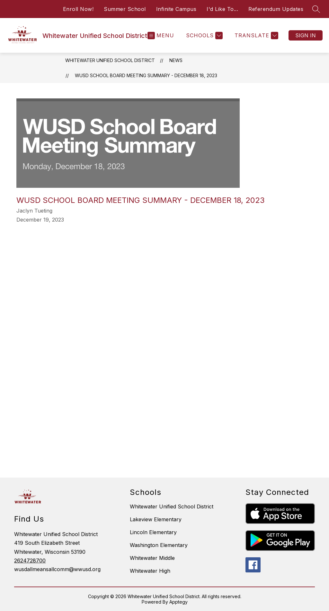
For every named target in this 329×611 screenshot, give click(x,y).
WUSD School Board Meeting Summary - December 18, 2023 (146, 75)
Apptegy (178, 602)
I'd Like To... (222, 9)
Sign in (305, 35)
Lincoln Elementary (153, 532)
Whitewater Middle (152, 558)
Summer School (125, 9)
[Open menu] (160, 36)
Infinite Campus (176, 9)
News (175, 60)
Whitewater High (150, 571)
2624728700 (30, 560)
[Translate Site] (255, 36)
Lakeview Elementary (156, 519)
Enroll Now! (78, 9)
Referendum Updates (275, 9)
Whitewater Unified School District (110, 60)
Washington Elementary (159, 545)
